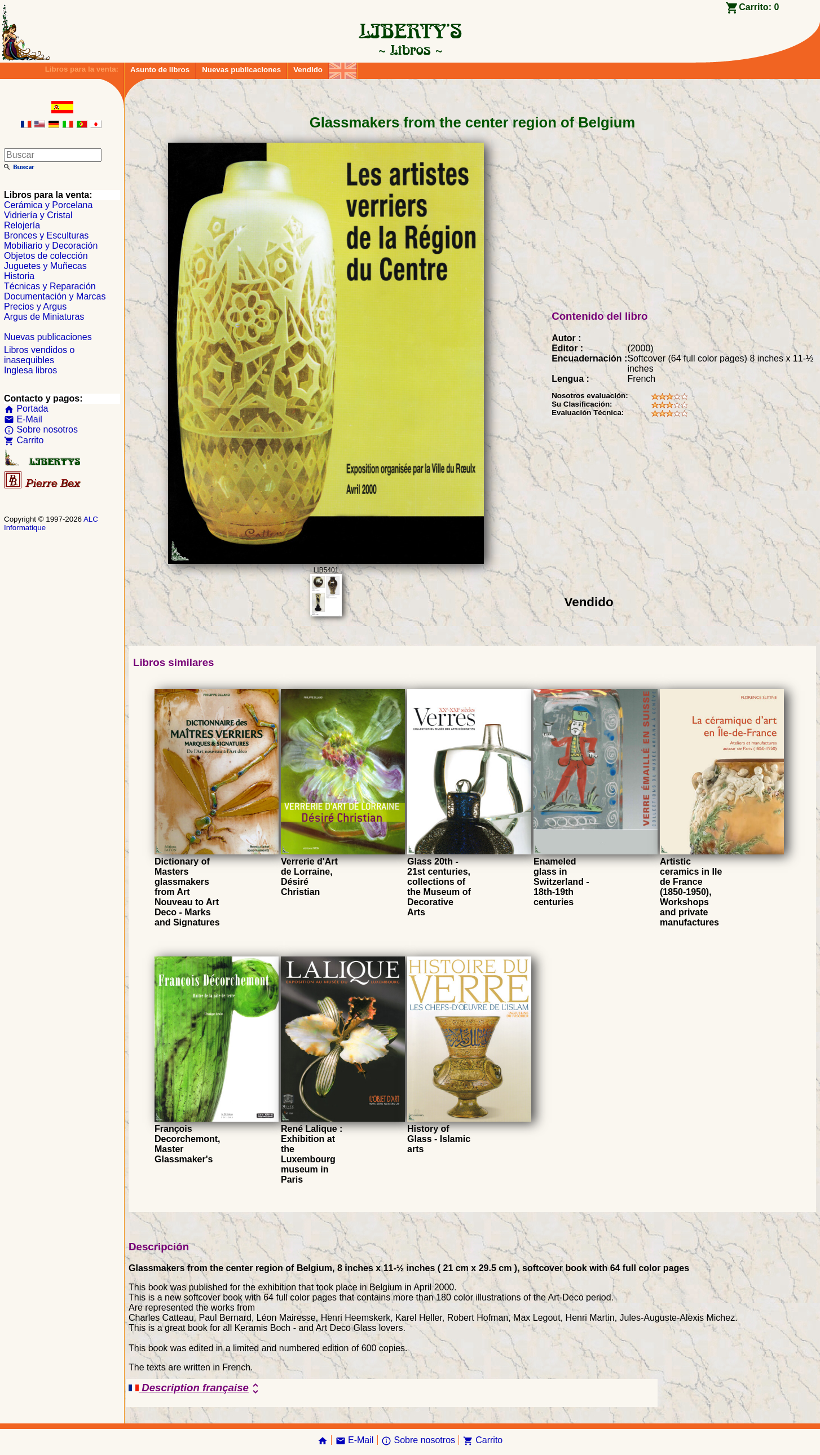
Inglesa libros (30, 370)
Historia (19, 276)
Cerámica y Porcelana (48, 205)
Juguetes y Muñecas (45, 266)
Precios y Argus (35, 306)
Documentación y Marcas (55, 296)
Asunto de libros (159, 69)
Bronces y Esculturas (46, 235)
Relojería (22, 225)
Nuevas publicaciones (241, 69)
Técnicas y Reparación (50, 286)
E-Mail (23, 419)
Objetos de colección (46, 256)
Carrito (23, 440)
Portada (26, 408)
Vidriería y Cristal (38, 215)
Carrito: (759, 7)
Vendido (308, 69)
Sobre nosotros (41, 429)
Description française (195, 1388)
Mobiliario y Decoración (51, 245)
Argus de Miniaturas (44, 316)
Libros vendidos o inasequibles (39, 355)
